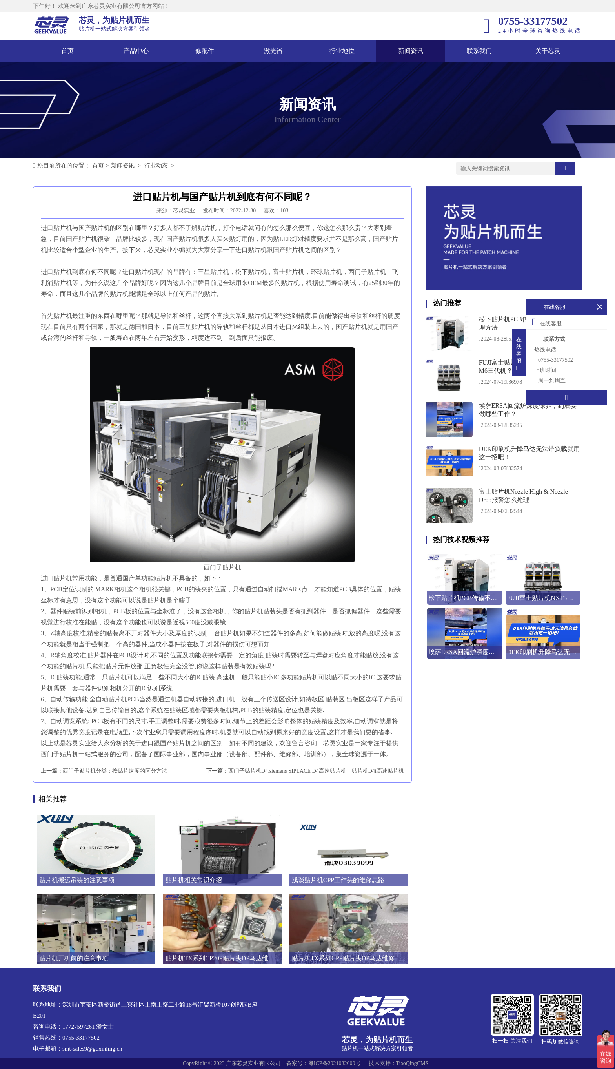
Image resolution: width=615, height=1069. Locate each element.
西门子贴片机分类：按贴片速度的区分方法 (115, 771)
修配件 (204, 50)
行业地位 (342, 50)
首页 (67, 50)
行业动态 (156, 165)
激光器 (273, 50)
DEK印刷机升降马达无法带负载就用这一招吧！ (529, 452)
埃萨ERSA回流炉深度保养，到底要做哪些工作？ (528, 409)
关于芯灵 (547, 50)
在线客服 (547, 322)
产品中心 (136, 50)
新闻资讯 (410, 50)
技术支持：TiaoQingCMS (399, 1063)
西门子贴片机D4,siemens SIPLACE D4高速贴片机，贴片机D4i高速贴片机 (316, 771)
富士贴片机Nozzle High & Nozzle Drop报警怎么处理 (523, 495)
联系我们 (479, 50)
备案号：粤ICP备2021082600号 (323, 1063)
